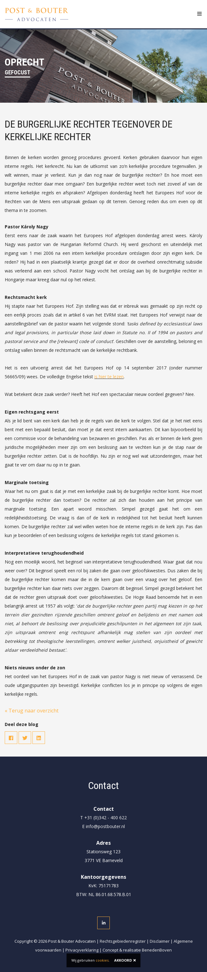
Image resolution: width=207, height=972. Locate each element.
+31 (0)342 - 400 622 (105, 817)
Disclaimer (160, 941)
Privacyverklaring (81, 950)
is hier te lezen (109, 377)
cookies (102, 960)
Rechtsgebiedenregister (123, 941)
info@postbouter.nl (105, 826)
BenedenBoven (157, 950)
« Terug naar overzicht (32, 710)
